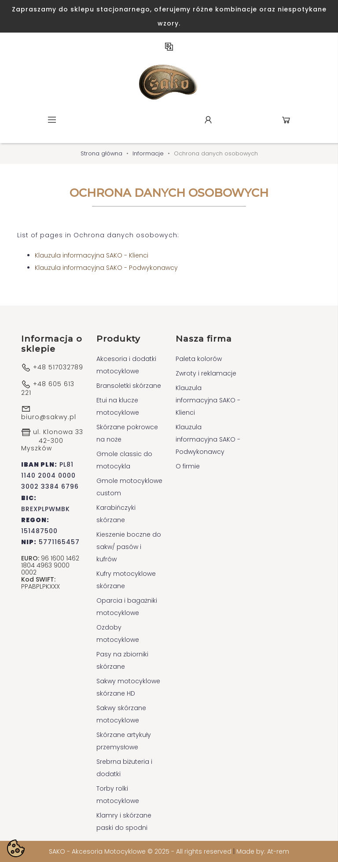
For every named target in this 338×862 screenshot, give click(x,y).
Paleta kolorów (199, 358)
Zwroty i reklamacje (206, 373)
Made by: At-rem (262, 851)
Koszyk (286, 119)
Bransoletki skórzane (128, 385)
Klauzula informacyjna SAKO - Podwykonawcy (106, 267)
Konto (208, 119)
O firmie (188, 466)
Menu (52, 119)
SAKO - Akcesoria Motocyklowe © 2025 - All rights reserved (141, 851)
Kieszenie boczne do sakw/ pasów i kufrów (128, 547)
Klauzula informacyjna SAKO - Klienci (91, 255)
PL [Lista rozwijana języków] (169, 46)
